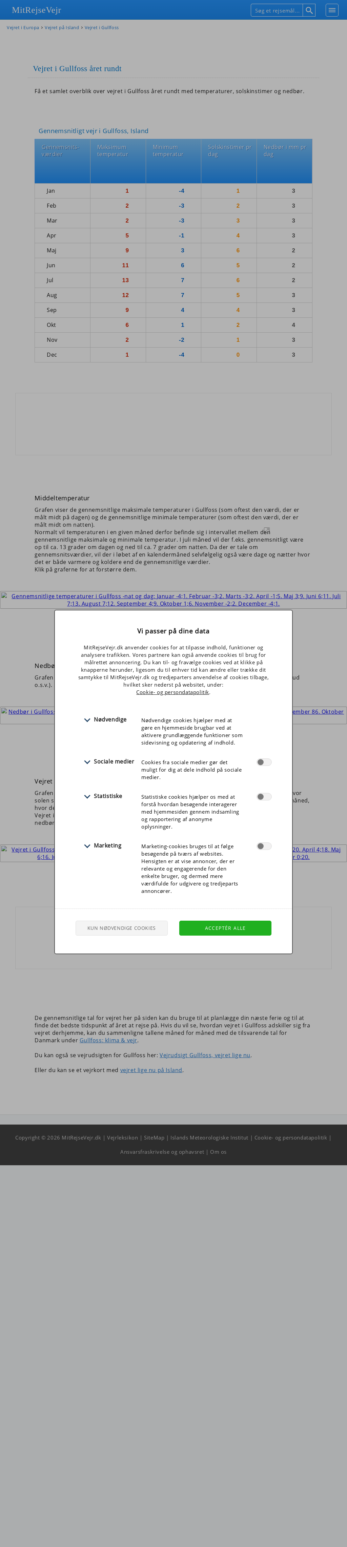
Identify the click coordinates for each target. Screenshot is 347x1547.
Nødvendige (110, 719)
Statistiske (108, 796)
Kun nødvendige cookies (121, 928)
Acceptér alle (225, 928)
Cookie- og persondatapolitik (172, 692)
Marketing (107, 845)
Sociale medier (114, 761)
